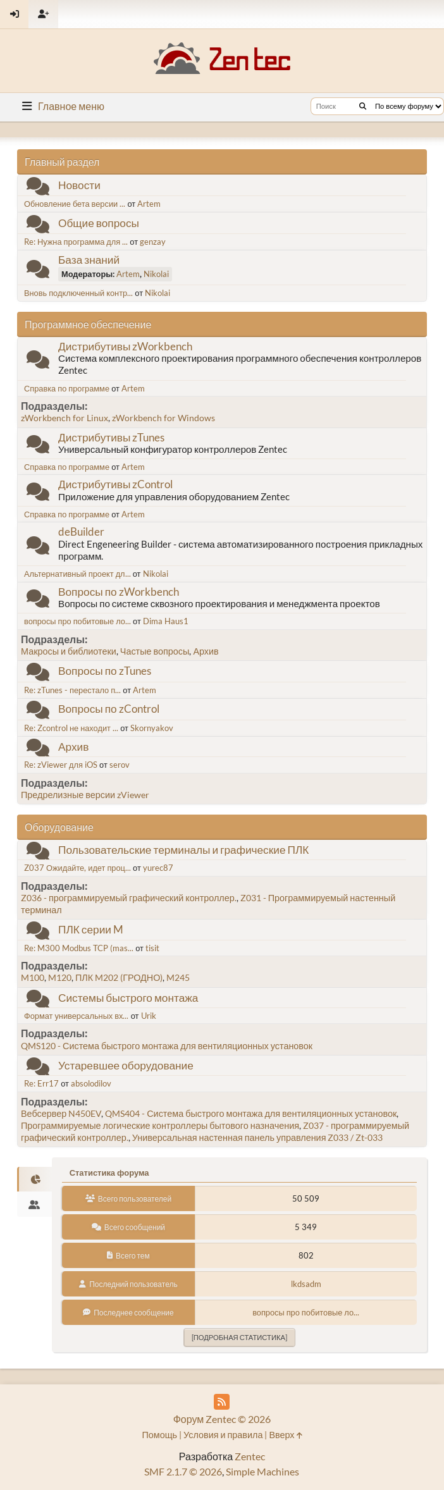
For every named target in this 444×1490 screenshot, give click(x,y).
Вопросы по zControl (108, 708)
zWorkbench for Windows (163, 417)
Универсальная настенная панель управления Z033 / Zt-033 (257, 1137)
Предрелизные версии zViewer (85, 794)
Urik (148, 1016)
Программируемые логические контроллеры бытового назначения (160, 1125)
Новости (79, 185)
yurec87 (158, 868)
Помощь (159, 1434)
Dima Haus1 (165, 621)
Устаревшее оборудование (126, 1065)
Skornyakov (151, 728)
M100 (32, 977)
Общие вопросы (98, 223)
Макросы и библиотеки (68, 651)
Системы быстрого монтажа (128, 997)
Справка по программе (66, 388)
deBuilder (81, 531)
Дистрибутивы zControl (115, 484)
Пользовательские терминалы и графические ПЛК (183, 849)
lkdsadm (306, 1284)
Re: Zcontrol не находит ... (71, 728)
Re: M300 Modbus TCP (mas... (78, 948)
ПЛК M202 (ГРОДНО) (119, 977)
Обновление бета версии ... (74, 204)
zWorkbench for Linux (64, 417)
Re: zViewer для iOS (60, 765)
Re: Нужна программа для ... (76, 242)
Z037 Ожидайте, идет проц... (77, 868)
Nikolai (156, 274)
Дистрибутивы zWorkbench (125, 346)
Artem (149, 204)
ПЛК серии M (90, 929)
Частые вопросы (155, 651)
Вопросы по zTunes (104, 670)
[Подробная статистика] (239, 1337)
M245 (178, 977)
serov (119, 765)
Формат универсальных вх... (76, 1016)
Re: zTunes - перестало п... (72, 690)
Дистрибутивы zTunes (111, 437)
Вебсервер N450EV (61, 1113)
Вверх (285, 1434)
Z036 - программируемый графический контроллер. (129, 897)
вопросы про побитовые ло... (77, 621)
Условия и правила (222, 1434)
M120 (59, 977)
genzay (153, 242)
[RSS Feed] (222, 1402)
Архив (205, 651)
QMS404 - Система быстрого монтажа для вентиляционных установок (251, 1113)
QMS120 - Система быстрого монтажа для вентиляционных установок (166, 1045)
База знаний (89, 259)
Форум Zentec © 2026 (222, 1419)
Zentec (250, 1456)
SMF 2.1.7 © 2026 (183, 1471)
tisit (152, 948)
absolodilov (91, 1083)
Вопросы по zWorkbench (118, 591)
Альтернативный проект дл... (77, 574)
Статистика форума (109, 1172)
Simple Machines (262, 1471)
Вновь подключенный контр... (78, 293)
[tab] (34, 1179)
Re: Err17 (41, 1083)
